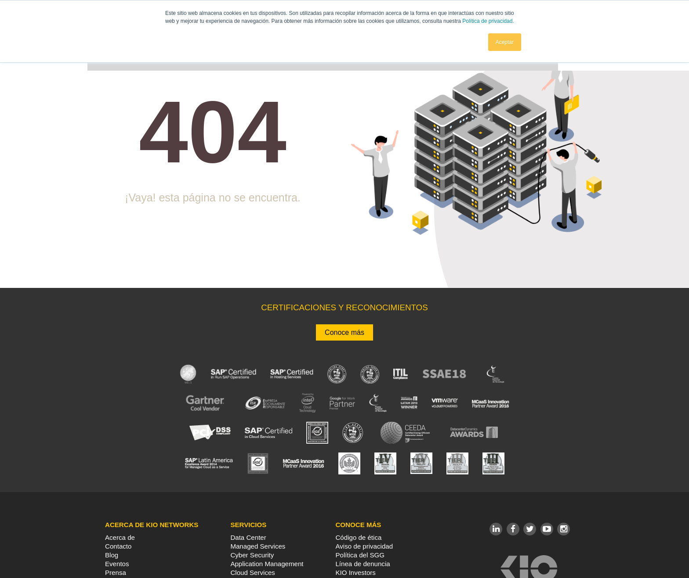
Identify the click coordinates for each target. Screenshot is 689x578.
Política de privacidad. (488, 21)
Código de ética (358, 537)
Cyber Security (252, 555)
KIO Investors (355, 572)
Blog (111, 555)
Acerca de (120, 537)
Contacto (118, 546)
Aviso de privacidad (364, 546)
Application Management (266, 563)
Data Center (248, 537)
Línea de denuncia (362, 563)
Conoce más (344, 332)
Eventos (117, 563)
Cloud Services (252, 572)
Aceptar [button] (505, 42)
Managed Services (257, 546)
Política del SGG (359, 555)
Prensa (115, 572)
